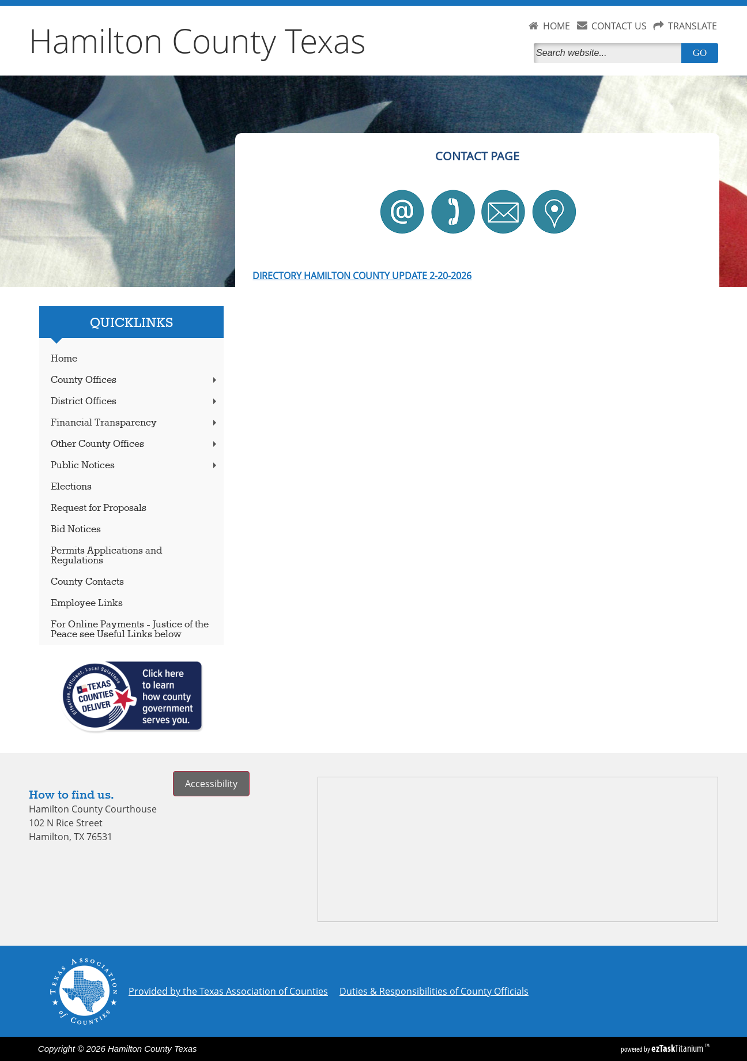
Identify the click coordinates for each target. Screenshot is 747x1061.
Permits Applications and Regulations (106, 556)
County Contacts (87, 582)
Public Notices (135, 466)
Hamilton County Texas (197, 40)
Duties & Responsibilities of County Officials (434, 991)
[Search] (610, 53)
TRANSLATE (692, 26)
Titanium (678, 1048)
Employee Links (87, 603)
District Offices (135, 402)
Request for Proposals (98, 508)
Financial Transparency (135, 423)
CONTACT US (619, 26)
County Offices (135, 380)
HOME (556, 26)
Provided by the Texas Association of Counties (228, 991)
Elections (71, 487)
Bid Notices (76, 530)
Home (64, 359)
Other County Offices (135, 444)
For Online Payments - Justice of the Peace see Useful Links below (130, 630)
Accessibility (211, 783)
